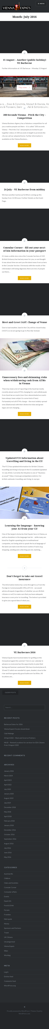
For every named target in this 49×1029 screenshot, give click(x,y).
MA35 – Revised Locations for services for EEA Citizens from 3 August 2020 (24, 744)
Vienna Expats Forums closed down (17, 729)
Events (6, 896)
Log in (6, 972)
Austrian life (8, 874)
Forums (7, 910)
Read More (24, 145)
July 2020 (7, 789)
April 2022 (7, 785)
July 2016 (7, 848)
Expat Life (7, 901)
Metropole (8, 919)
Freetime (7, 915)
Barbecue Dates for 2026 (13, 724)
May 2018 (7, 812)
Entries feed (8, 976)
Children (7, 878)
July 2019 (7, 803)
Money (6, 924)
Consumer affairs (10, 892)
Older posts (10, 692)
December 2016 (10, 830)
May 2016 (7, 857)
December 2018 (10, 807)
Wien (6, 951)
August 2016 (8, 844)
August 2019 (8, 798)
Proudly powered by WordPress (18, 1011)
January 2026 (9, 771)
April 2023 (7, 780)
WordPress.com (24, 1014)
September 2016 (10, 839)
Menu (42, 3)
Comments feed (10, 981)
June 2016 (7, 852)
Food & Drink (9, 905)
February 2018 (9, 821)
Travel (6, 933)
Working (7, 955)
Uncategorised (9, 942)
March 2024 (8, 776)
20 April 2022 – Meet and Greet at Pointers (19, 738)
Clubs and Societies (11, 883)
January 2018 (9, 825)
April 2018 (7, 816)
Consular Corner (10, 887)
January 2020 (9, 794)
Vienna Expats (9, 946)
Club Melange (9, 733)
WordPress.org (10, 986)
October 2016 (9, 834)
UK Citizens (8, 937)
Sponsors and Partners (12, 928)
